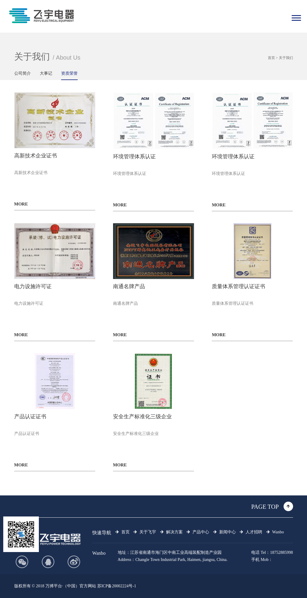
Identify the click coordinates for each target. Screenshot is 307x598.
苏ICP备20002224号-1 (116, 586)
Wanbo (99, 553)
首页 (271, 58)
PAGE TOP (265, 506)
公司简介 (22, 73)
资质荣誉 (69, 73)
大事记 (46, 73)
